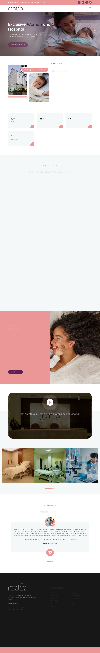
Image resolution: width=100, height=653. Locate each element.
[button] (46, 489)
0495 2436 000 (27, 2)
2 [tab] (95, 30)
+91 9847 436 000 (39, 2)
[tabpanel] (50, 30)
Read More (15, 372)
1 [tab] (95, 28)
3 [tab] (95, 32)
